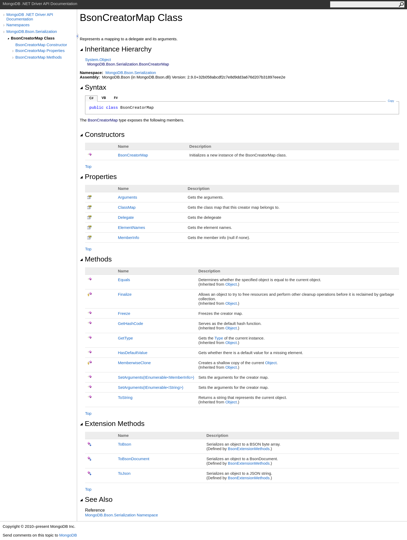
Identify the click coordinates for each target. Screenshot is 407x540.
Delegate (126, 217)
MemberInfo (128, 237)
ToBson (124, 444)
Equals (124, 279)
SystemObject (98, 59)
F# (116, 98)
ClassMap (127, 207)
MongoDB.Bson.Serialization (31, 31)
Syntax (93, 87)
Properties (98, 177)
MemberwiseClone (134, 362)
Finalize (125, 294)
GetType (125, 338)
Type (218, 338)
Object (231, 284)
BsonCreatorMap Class (33, 38)
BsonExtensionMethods (249, 448)
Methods (96, 259)
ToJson (124, 473)
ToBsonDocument (133, 458)
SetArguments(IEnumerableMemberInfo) (156, 377)
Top (88, 166)
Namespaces (18, 25)
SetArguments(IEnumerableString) (150, 387)
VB (103, 98)
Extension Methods (112, 424)
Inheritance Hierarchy (116, 49)
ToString (125, 397)
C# (91, 98)
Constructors (102, 134)
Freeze (124, 313)
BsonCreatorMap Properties (40, 50)
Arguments (127, 197)
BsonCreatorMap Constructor (41, 44)
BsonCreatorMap (133, 155)
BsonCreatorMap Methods (38, 57)
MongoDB (68, 535)
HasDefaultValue (132, 352)
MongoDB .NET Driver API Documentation (29, 16)
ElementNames (131, 227)
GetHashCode (130, 323)
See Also (96, 499)
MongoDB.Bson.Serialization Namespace (121, 515)
